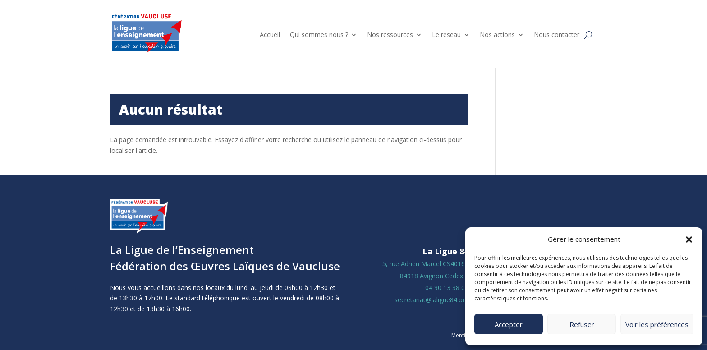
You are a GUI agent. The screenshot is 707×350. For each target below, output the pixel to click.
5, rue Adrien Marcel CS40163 (425, 263)
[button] (688, 239)
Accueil (270, 34)
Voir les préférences (657, 324)
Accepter (509, 324)
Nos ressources (390, 34)
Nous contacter (556, 34)
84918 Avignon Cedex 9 (434, 276)
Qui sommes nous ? (319, 34)
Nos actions (497, 34)
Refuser (581, 324)
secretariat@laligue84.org (431, 299)
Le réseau (446, 34)
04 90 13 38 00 (446, 287)
